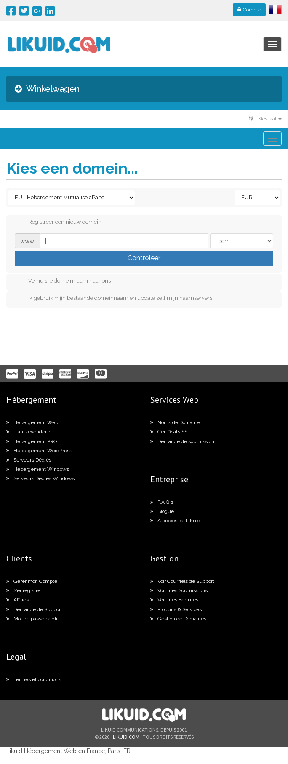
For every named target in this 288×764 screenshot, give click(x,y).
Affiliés (17, 600)
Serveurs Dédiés (28, 460)
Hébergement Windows (37, 469)
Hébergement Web (32, 422)
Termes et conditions (33, 679)
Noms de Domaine (175, 422)
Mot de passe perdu (32, 619)
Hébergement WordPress (39, 451)
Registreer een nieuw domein (58, 222)
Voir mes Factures (174, 600)
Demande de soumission (182, 441)
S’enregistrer (24, 590)
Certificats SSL (170, 432)
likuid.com (126, 737)
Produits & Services (176, 609)
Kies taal (265, 119)
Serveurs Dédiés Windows (40, 478)
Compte (249, 10)
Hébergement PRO (31, 441)
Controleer (144, 258)
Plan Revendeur (28, 432)
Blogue (162, 511)
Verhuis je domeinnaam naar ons (63, 281)
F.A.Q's (161, 502)
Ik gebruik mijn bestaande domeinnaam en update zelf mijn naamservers (113, 298)
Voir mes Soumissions (179, 590)
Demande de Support (34, 609)
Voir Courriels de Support (182, 581)
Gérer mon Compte (31, 581)
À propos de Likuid (175, 521)
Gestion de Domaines (178, 619)
